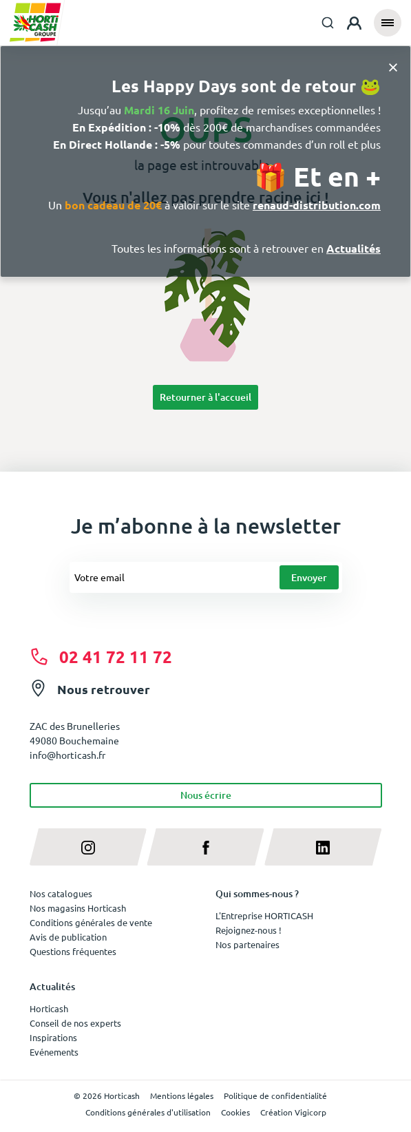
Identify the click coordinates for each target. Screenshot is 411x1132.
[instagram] (88, 847)
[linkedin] (323, 847)
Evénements (54, 1052)
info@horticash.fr (67, 754)
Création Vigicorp (293, 1112)
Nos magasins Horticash (78, 908)
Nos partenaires (247, 944)
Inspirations (53, 1037)
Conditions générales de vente (91, 922)
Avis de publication (68, 937)
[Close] (393, 66)
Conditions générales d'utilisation (148, 1112)
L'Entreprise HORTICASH (264, 915)
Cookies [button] (235, 1112)
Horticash (49, 1008)
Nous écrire (205, 794)
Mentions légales (181, 1095)
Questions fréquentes (73, 951)
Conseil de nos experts (75, 1023)
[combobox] (327, 23)
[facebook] (205, 847)
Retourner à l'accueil (205, 396)
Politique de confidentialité (275, 1095)
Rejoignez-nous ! (248, 930)
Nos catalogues (61, 893)
